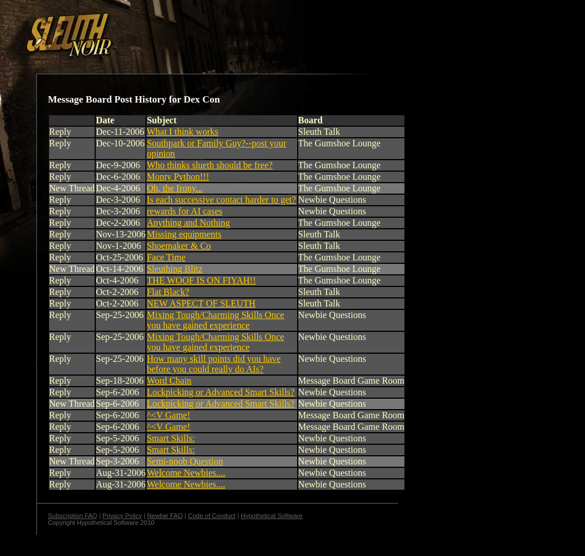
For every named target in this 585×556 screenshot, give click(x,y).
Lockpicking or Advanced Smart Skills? (220, 392)
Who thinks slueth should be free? (209, 165)
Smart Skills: (170, 438)
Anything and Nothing (188, 223)
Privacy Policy (122, 515)
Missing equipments (184, 234)
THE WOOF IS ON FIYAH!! (201, 280)
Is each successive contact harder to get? (221, 200)
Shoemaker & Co (179, 246)
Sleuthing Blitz (174, 269)
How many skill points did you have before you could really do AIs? (213, 364)
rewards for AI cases (184, 211)
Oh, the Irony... (174, 188)
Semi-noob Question (185, 461)
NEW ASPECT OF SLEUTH (201, 303)
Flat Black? (168, 292)
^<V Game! (168, 415)
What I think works (182, 132)
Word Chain (169, 380)
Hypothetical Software (271, 515)
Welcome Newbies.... (186, 473)
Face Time (166, 257)
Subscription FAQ (72, 515)
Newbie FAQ (165, 515)
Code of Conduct (212, 515)
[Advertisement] (200, 30)
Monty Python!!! (178, 176)
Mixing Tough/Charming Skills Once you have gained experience (215, 320)
